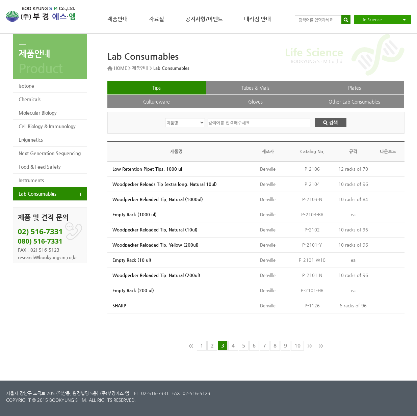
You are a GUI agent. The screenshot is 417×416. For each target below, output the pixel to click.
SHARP (119, 305)
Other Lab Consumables (354, 101)
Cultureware (156, 101)
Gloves (255, 101)
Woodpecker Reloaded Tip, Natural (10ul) (155, 229)
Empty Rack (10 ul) (131, 259)
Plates (354, 87)
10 (297, 345)
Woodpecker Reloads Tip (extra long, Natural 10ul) (164, 184)
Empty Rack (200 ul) (133, 290)
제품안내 (117, 19)
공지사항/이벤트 (204, 19)
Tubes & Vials (255, 87)
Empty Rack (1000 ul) (134, 214)
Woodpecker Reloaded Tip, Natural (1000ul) (157, 199)
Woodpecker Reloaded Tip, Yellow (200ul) (155, 244)
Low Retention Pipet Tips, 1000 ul (147, 168)
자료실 (156, 19)
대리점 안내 (257, 19)
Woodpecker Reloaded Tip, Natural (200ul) (156, 275)
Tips (156, 87)
